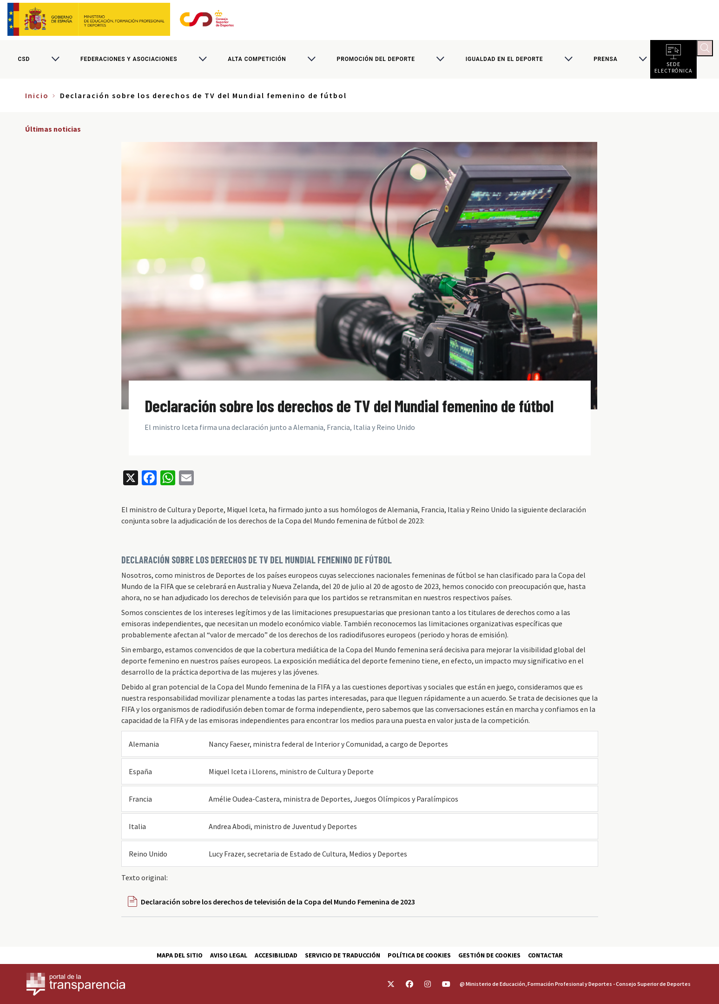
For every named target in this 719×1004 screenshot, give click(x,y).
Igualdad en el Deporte (504, 62)
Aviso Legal (228, 955)
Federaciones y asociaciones (128, 62)
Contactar (545, 955)
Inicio (37, 101)
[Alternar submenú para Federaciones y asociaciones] (202, 62)
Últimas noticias (53, 135)
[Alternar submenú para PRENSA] (642, 62)
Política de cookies (419, 955)
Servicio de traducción (342, 955)
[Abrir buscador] (708, 51)
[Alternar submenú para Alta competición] (311, 62)
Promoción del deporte (376, 62)
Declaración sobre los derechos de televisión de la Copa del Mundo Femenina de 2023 (278, 907)
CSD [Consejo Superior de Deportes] (24, 62)
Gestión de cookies (489, 955)
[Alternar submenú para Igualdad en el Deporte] (568, 62)
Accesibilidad (276, 955)
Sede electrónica (673, 69)
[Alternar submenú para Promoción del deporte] (440, 62)
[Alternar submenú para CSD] (55, 62)
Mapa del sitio (180, 955)
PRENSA (605, 62)
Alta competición (257, 62)
